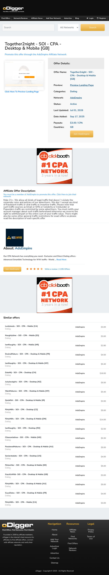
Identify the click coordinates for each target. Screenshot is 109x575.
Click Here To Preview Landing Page (22, 91)
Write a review (51, 269)
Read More (61, 259)
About (54, 535)
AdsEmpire (80, 327)
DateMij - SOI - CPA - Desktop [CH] (20, 373)
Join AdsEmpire (82, 134)
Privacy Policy (91, 531)
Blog (77, 18)
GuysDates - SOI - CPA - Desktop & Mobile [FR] (26, 494)
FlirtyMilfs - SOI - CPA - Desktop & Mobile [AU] (25, 484)
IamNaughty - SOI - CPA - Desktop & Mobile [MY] (26, 364)
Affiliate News (37, 18)
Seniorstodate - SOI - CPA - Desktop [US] (23, 457)
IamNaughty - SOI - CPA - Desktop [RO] (22, 429)
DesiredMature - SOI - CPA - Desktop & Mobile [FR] (27, 355)
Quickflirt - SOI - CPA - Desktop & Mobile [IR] (25, 401)
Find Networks (72, 538)
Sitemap (54, 563)
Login (90, 18)
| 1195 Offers (64, 269)
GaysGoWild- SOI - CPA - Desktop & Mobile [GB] (26, 475)
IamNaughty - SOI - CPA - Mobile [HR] (22, 345)
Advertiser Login (54, 547)
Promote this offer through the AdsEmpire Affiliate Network (35, 54)
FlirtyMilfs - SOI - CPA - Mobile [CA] (21, 503)
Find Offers (5, 18)
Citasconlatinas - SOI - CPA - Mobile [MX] (23, 438)
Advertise (68, 18)
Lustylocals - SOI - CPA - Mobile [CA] (21, 327)
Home (54, 530)
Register (101, 18)
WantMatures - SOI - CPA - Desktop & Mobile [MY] (27, 392)
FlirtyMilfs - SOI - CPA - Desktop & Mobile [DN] (25, 420)
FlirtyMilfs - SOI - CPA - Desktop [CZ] (21, 410)
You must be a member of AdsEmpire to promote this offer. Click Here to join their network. (39, 195)
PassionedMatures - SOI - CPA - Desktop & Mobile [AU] (29, 447)
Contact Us (54, 558)
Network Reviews (21, 18)
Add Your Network (53, 18)
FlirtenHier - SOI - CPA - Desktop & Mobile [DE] (26, 466)
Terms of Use (91, 538)
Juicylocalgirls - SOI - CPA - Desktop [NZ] (23, 382)
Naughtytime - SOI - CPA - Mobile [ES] (22, 336)
